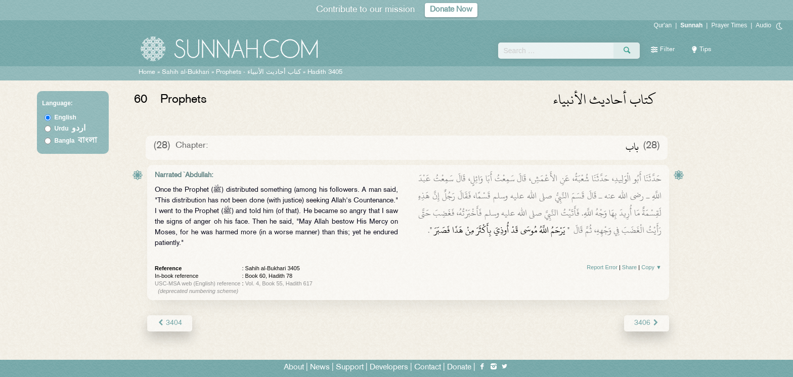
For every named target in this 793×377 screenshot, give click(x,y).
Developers (389, 367)
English (65, 117)
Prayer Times (729, 25)
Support (350, 367)
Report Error (602, 267)
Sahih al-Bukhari (185, 72)
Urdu (70, 128)
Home (147, 72)
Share (629, 267)
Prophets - (259, 72)
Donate (459, 367)
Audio (763, 25)
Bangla (76, 140)
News (320, 367)
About (294, 367)
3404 (169, 323)
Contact (427, 367)
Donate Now (451, 10)
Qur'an (663, 25)
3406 (646, 323)
